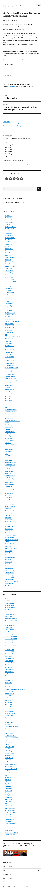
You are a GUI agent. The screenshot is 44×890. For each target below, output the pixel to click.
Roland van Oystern (10, 535)
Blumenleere (8, 264)
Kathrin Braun (9, 722)
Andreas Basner (9, 603)
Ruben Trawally (9, 537)
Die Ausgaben (7, 866)
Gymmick (7, 359)
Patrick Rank (8, 786)
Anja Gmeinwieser (10, 237)
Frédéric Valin (9, 352)
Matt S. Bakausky (10, 480)
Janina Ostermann (10, 696)
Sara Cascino (8, 802)
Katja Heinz (8, 724)
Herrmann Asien (9, 374)
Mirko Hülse (8, 498)
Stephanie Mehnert (10, 566)
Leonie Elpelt (8, 436)
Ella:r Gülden (8, 317)
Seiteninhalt (7, 862)
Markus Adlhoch (9, 762)
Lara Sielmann (9, 733)
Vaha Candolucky (10, 824)
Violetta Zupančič (10, 835)
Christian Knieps (10, 279)
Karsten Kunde (9, 716)
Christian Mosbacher (11, 636)
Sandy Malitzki (9, 799)
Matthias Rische (9, 482)
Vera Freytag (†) (9, 577)
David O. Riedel (9, 652)
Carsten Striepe (9, 273)
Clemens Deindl (9, 647)
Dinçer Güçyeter (9, 306)
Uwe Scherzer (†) (9, 821)
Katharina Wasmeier (11, 409)
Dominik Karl (9, 660)
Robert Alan (8, 533)
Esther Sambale (9, 669)
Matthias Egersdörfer (11, 764)
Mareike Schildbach (10, 462)
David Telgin (8, 299)
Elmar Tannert (9, 319)
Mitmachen (7, 874)
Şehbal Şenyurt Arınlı (11, 548)
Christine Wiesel (9, 284)
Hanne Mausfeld (9, 365)
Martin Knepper (9, 478)
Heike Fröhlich (9, 372)
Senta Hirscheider (10, 808)
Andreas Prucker (9, 224)
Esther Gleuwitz (9, 323)
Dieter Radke (8, 656)
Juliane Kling (8, 403)
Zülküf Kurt (8, 586)
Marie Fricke (8, 760)
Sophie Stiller (9, 559)
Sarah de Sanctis (9, 544)
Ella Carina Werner (10, 315)
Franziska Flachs (9, 345)
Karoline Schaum (10, 713)
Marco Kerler (8, 460)
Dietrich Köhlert (9, 658)
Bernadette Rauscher (11, 619)
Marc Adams (8, 456)
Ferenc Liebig (8, 685)
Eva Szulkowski (9, 328)
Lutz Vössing (8, 451)
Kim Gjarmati (9, 731)
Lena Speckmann (10, 431)
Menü (38, 5)
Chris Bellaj (8, 632)
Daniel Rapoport (9, 293)
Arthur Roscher (9, 614)
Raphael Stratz (9, 528)
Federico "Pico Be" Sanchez (12, 337)
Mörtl (6, 775)
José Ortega (8, 700)
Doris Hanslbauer (10, 663)
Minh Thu (8, 771)
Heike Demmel (9, 691)
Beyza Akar (8, 623)
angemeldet (12, 86)
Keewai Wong (9, 729)
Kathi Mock (8, 720)
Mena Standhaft (9, 766)
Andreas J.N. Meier (10, 220)
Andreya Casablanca (10, 226)
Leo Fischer (8, 434)
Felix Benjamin (9, 339)
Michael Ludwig (9, 489)
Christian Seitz (9, 643)
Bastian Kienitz (9, 251)
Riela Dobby (8, 531)
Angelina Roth (9, 235)
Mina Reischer (9, 493)
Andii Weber (8, 218)
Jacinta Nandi (9, 385)
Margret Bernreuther (11, 467)
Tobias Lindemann (10, 819)
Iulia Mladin (8, 383)
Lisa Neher (8, 442)
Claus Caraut (8, 288)
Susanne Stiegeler (10, 568)
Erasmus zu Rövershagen (12, 321)
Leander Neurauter (10, 735)
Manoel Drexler (9, 753)
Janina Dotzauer (9, 392)
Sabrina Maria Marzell (11, 539)
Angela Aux (8, 231)
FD (6, 334)
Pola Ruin (7, 524)
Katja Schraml (9, 414)
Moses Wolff (8, 500)
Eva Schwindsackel (10, 326)
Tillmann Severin (10, 815)
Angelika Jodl (8, 233)
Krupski (7, 423)
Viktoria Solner (9, 830)
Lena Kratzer (8, 429)
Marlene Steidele (10, 476)
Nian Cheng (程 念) (10, 506)
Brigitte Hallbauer (10, 266)
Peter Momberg (9, 515)
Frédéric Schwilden (10, 350)
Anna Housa (8, 240)
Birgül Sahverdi (9, 625)
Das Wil (7, 297)
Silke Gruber (8, 550)
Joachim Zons (9, 698)
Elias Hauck (8, 308)
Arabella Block (9, 248)
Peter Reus (8, 517)
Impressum (6, 121)
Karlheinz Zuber (9, 711)
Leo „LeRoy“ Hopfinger (11, 738)
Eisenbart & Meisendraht (13, 6)
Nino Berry (8, 509)
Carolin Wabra (9, 268)
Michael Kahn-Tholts (11, 768)
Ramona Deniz (9, 526)
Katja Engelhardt (10, 412)
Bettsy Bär (8, 260)
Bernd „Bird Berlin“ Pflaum (12, 257)
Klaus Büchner (9, 418)
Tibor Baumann (9, 573)
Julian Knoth (8, 401)
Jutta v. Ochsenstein (10, 405)
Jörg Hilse (7, 398)
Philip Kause (8, 791)
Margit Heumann (10, 465)
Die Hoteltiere (9, 304)
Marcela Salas (9, 458)
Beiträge (8, 75)
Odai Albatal (8, 782)
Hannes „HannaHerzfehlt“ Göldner (15, 689)
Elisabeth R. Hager (10, 312)
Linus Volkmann (9, 440)
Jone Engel (8, 396)
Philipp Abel (8, 793)
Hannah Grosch (9, 363)
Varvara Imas (8, 826)
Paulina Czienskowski (11, 511)
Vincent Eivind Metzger (11, 581)
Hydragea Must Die (10, 379)
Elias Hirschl (8, 310)
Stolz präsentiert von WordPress (24, 887)
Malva (6, 453)
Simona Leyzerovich (10, 810)
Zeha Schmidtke (9, 584)
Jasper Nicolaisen (10, 394)
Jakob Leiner (8, 387)
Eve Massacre (9, 330)
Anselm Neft (8, 244)
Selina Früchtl (9, 806)
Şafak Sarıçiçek (9, 542)
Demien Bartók (9, 301)
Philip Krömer (9, 520)
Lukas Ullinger (9, 449)
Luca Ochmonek (9, 746)
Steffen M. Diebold (10, 564)
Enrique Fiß (8, 667)
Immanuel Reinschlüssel (12, 381)
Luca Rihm (8, 447)
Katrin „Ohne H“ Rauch (11, 416)
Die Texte (6, 870)
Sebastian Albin (9, 804)
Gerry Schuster (9, 356)
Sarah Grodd (8, 546)
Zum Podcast (7, 878)
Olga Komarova (9, 784)
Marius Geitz (8, 473)
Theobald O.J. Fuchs (10, 570)
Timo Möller (8, 817)
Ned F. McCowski (10, 504)
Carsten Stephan (9, 271)
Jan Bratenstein (9, 390)
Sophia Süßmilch (10, 557)
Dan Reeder (8, 290)
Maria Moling (9, 471)
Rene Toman (8, 797)
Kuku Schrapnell (9, 425)
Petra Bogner (8, 788)
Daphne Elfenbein (10, 295)
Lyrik (12, 75)
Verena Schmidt (9, 579)
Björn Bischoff (9, 262)
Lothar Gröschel (9, 445)
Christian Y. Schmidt (10, 282)
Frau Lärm (8, 348)
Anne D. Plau (8, 242)
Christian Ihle (9, 277)
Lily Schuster (8, 438)
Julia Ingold (8, 707)
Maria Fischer (9, 469)
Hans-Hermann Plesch (11, 368)
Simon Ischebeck (10, 555)
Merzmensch (8, 487)
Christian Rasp (9, 641)
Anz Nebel (8, 246)
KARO (7, 407)
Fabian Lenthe (9, 332)
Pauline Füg (8, 513)
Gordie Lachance (9, 687)
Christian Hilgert (10, 634)
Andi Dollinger (9, 599)
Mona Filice (8, 773)
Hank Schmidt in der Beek (12, 361)
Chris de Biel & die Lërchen (12, 275)
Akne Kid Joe (8, 215)
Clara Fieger (8, 286)
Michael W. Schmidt (10, 491)
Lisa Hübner (8, 742)
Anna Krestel (8, 612)
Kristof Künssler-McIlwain (12, 420)
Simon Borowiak (9, 553)
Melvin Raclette (9, 484)
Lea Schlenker (9, 427)
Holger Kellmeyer (10, 376)
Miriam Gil (8, 495)
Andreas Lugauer (10, 222)
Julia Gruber (8, 702)
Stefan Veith (8, 561)
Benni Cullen (8, 255)
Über (5, 882)
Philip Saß (8, 522)
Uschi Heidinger (9, 575)
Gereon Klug (8, 354)
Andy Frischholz (9, 229)
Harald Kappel (9, 370)
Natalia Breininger (10, 502)
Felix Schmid (8, 341)
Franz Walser (8, 343)
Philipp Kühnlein (10, 795)
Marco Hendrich (9, 755)
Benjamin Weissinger (11, 253)
